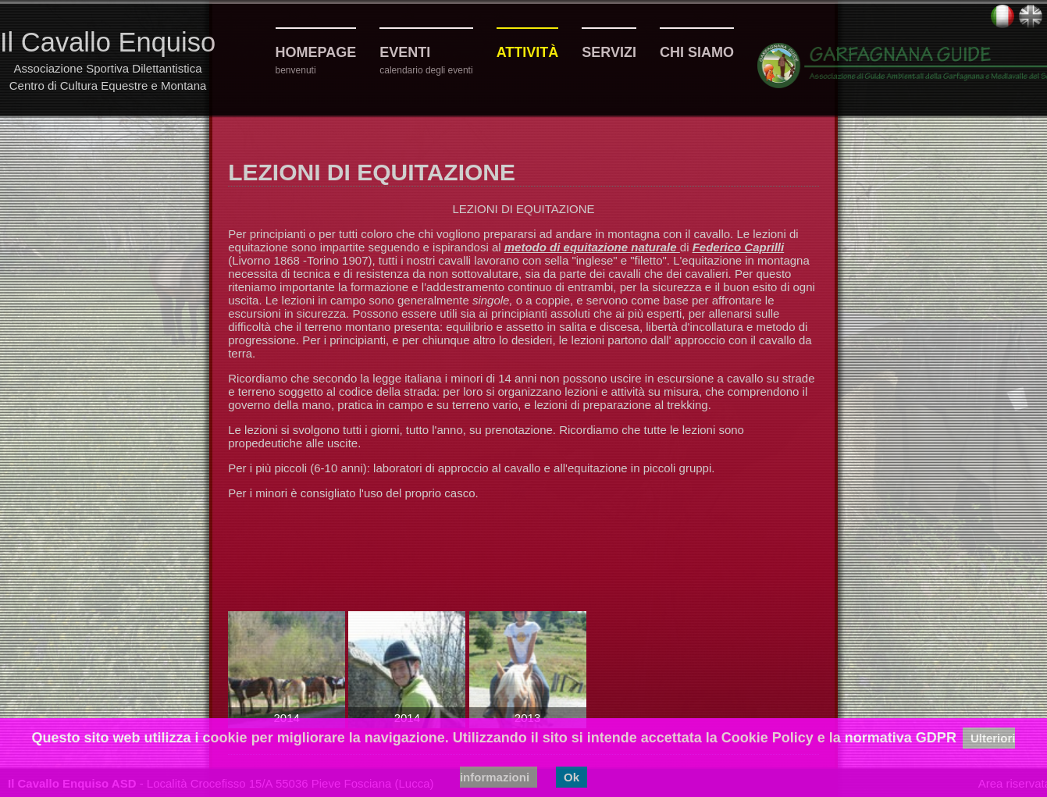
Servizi (609, 52)
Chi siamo (697, 52)
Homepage (316, 52)
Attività (528, 52)
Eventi (404, 52)
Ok (571, 777)
